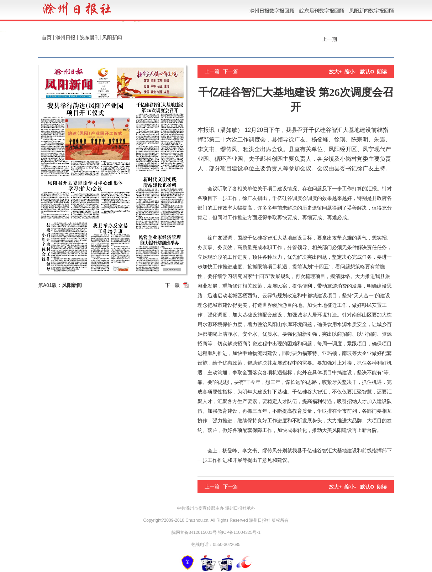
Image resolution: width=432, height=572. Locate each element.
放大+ (335, 71)
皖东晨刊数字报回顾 (321, 11)
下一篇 (230, 71)
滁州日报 (65, 37)
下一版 (172, 285)
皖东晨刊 (90, 37)
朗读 (382, 71)
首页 (47, 37)
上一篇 (212, 71)
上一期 (329, 39)
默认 (367, 71)
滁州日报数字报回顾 (271, 11)
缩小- (350, 71)
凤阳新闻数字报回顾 (371, 11)
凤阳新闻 (112, 37)
